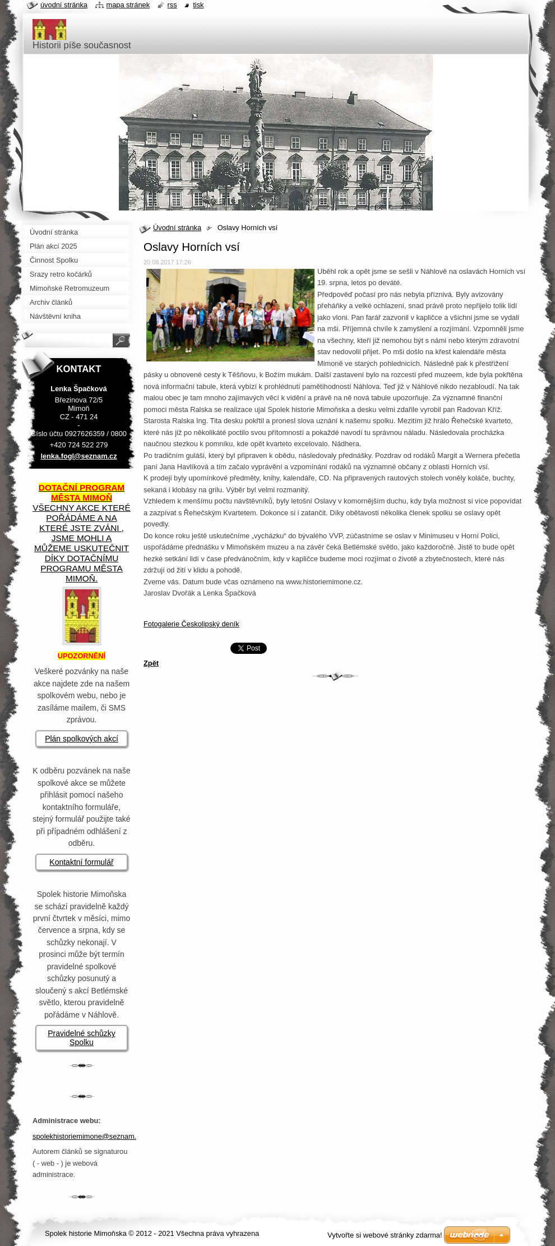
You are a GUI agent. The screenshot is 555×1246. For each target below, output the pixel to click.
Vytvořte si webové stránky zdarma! (384, 1235)
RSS (172, 5)
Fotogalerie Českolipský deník (191, 624)
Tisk (198, 5)
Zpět (151, 663)
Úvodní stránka (177, 227)
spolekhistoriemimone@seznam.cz (88, 1136)
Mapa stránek (128, 5)
